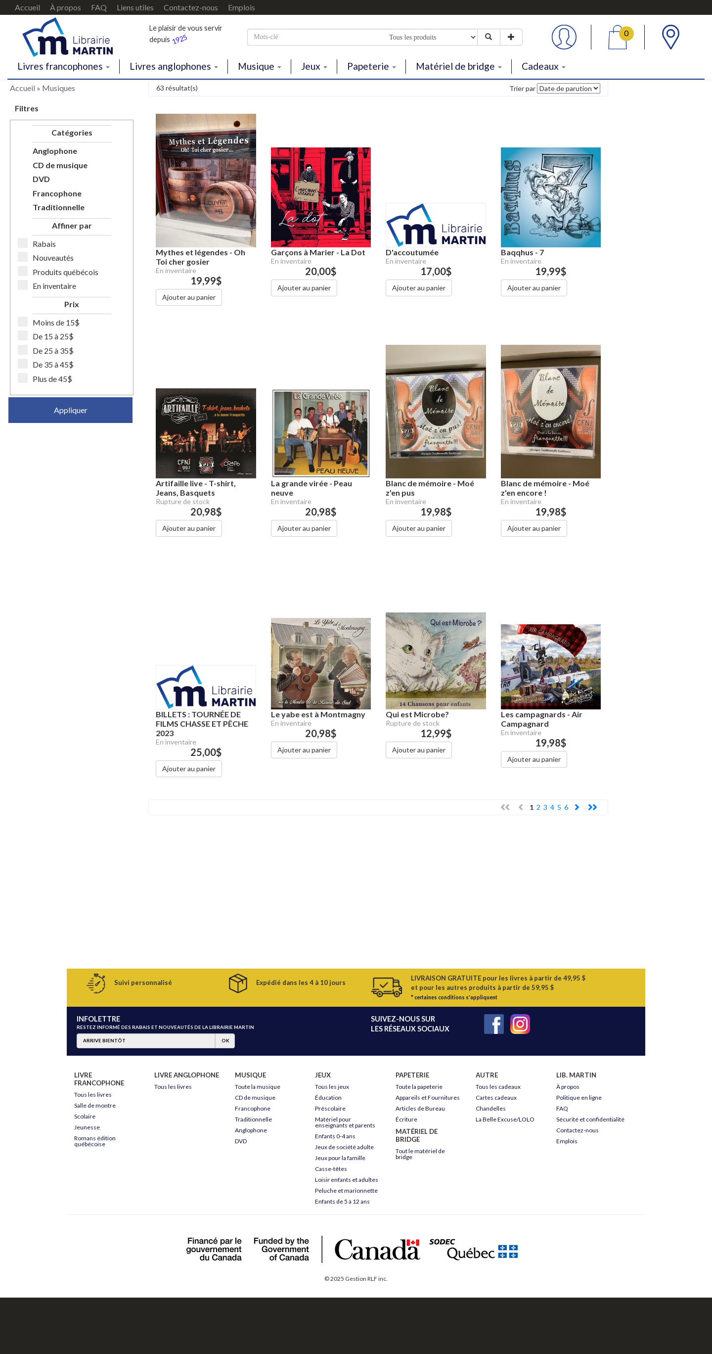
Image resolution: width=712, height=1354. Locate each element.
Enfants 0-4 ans (335, 1136)
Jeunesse (87, 1127)
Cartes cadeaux (496, 1097)
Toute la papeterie (419, 1086)
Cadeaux (544, 66)
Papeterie (371, 66)
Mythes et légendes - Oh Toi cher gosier (200, 256)
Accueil (27, 7)
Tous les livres (93, 1094)
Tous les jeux (332, 1086)
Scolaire (84, 1116)
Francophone (57, 193)
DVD (41, 179)
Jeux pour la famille (340, 1158)
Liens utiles (135, 7)
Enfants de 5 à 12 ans (342, 1201)
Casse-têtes (331, 1168)
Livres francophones (63, 66)
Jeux (314, 66)
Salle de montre (95, 1105)
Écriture (406, 1119)
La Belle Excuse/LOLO (505, 1119)
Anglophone (55, 150)
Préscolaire (330, 1108)
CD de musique (60, 165)
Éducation (328, 1097)
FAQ (99, 7)
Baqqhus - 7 (522, 252)
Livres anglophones (174, 66)
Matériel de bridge (459, 66)
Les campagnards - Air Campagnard (541, 718)
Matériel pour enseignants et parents (345, 1122)
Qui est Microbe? (417, 714)
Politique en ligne (579, 1097)
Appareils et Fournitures (428, 1097)
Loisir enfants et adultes (346, 1179)
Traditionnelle (59, 207)
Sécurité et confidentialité (590, 1119)
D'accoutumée (412, 252)
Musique (259, 66)
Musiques (58, 88)
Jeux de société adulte (344, 1147)
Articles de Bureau (420, 1108)
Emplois (241, 7)
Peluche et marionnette (346, 1190)
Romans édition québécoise (95, 1141)
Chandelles (491, 1108)
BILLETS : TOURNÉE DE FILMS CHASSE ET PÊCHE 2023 (202, 723)
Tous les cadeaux (498, 1086)
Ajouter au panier (189, 297)
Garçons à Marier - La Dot (318, 252)
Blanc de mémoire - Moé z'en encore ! (545, 487)
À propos (65, 7)
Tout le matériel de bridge (420, 1154)
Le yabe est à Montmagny (318, 714)
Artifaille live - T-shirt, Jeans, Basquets (196, 487)
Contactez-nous (191, 7)
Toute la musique (257, 1086)
